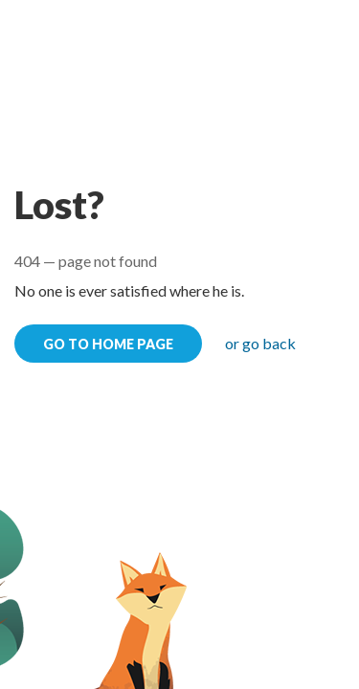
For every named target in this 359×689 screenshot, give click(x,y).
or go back (260, 343)
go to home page (108, 344)
